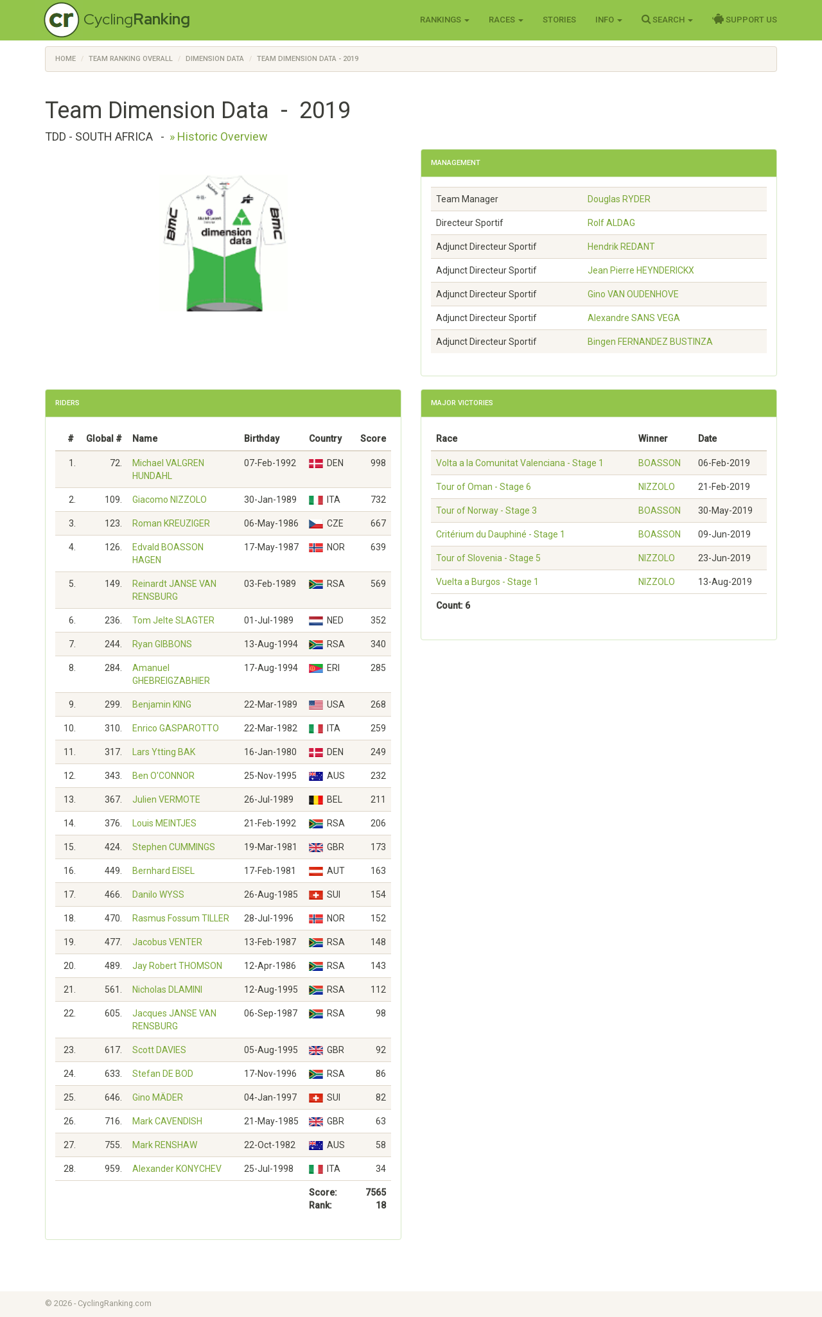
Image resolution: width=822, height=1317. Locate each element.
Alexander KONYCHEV (177, 1169)
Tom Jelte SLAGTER (173, 620)
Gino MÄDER (157, 1097)
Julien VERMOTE (166, 799)
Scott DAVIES (159, 1050)
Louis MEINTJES (164, 823)
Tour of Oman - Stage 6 (483, 487)
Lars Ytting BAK (163, 752)
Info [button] (608, 19)
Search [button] (667, 19)
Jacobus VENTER (167, 942)
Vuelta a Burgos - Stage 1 (487, 582)
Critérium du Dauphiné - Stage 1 (500, 534)
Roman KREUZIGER (171, 523)
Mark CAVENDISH (167, 1121)
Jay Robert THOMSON (177, 966)
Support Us (744, 19)
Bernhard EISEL (163, 871)
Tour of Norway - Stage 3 (486, 510)
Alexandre (634, 318)
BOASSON (659, 463)
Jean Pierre (641, 270)
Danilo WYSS (158, 894)
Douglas (619, 199)
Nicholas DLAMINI (167, 989)
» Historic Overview (219, 136)
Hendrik (621, 246)
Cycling (136, 19)
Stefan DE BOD (162, 1073)
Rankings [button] (444, 19)
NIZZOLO (656, 487)
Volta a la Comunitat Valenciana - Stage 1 (520, 463)
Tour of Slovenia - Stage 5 (488, 558)
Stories (559, 19)
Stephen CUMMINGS (173, 847)
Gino (633, 294)
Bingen (650, 341)
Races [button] (506, 19)
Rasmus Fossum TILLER (180, 918)
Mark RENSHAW (164, 1145)
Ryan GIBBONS (162, 644)
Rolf (611, 223)
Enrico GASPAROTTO (175, 728)
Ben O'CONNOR (163, 776)
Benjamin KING (161, 704)
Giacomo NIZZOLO (169, 499)
